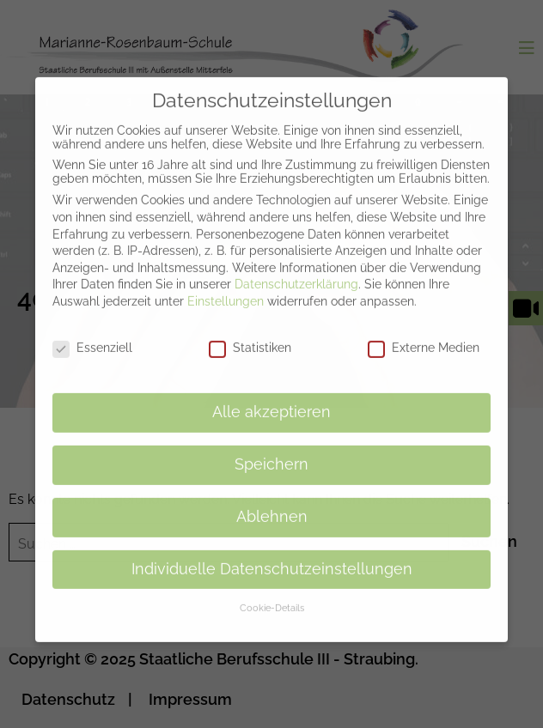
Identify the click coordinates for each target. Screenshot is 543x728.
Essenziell (92, 336)
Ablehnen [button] (272, 504)
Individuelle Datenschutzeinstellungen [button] (271, 557)
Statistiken (250, 336)
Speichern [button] (271, 452)
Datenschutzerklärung (296, 272)
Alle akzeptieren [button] (271, 400)
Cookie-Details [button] (272, 596)
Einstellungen (225, 289)
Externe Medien (423, 336)
